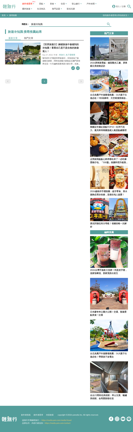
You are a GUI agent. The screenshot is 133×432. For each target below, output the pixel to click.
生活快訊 (41, 9)
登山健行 (77, 4)
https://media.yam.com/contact (58, 423)
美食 (53, 4)
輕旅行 (9, 6)
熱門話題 (57, 9)
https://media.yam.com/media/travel (57, 420)
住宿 (64, 4)
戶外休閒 (91, 4)
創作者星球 (28, 4)
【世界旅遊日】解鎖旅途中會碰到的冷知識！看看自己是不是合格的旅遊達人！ (60, 48)
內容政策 (50, 415)
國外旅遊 (27, 9)
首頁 (4, 15)
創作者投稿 (26, 415)
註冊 (124, 6)
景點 (42, 4)
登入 (118, 6)
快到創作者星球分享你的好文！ (116, 15)
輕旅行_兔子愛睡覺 (67, 55)
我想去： (25, 24)
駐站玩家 (71, 9)
